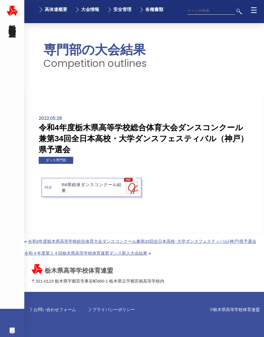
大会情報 (90, 9)
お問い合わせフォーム (55, 309)
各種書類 (154, 9)
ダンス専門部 (56, 160)
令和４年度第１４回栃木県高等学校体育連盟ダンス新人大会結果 (85, 253)
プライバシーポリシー (113, 309)
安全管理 (122, 9)
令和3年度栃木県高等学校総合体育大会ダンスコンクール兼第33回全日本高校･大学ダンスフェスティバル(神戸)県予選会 (142, 241)
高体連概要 (56, 9)
